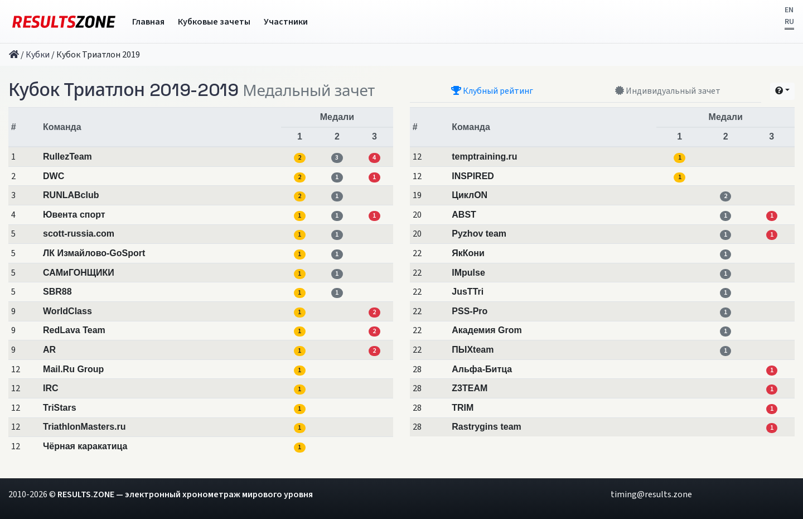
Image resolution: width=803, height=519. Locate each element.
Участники (286, 22)
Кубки (38, 55)
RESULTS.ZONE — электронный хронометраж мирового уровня (185, 494)
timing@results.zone (651, 494)
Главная (148, 22)
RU (789, 21)
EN (789, 10)
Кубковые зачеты (214, 22)
